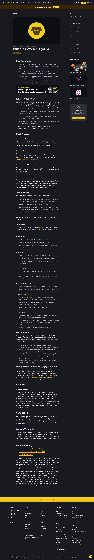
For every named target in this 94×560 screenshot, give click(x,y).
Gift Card (42, 522)
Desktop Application (29, 535)
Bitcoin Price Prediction (61, 534)
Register (83, 2)
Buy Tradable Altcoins (60, 549)
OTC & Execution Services (77, 515)
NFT (41, 530)
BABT (41, 532)
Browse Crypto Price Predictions (62, 533)
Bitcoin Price (58, 529)
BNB (73, 513)
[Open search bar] (73, 2)
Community (27, 528)
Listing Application (60, 513)
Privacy (26, 522)
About (26, 509)
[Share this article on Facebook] (75, 17)
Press (26, 517)
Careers (26, 511)
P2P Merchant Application (61, 509)
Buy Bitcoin (58, 540)
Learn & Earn (59, 525)
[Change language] (88, 2)
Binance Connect (59, 519)
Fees (73, 533)
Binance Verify (75, 536)
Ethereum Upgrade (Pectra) (61, 538)
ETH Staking (43, 528)
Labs (57, 517)
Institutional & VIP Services (61, 515)
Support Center (75, 529)
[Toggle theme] (91, 2)
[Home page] (10, 3)
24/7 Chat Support (75, 527)
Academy (42, 521)
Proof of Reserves (75, 521)
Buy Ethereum (59, 547)
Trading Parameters (76, 538)
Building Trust (27, 524)
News (26, 515)
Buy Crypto (42, 511)
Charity (41, 535)
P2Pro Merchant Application (62, 511)
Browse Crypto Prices (60, 527)
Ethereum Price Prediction (61, 536)
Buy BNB (58, 542)
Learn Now (56, 7)
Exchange (42, 509)
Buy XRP (58, 544)
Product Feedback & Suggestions (79, 531)
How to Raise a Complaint (77, 544)
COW (20, 416)
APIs (73, 534)
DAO (23, 64)
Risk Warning (27, 530)
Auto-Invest (42, 526)
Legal (26, 519)
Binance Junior (43, 517)
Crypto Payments (43, 515)
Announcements (28, 513)
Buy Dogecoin (59, 545)
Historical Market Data (76, 517)
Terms (26, 521)
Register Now (78, 118)
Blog (26, 526)
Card (41, 519)
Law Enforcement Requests (77, 542)
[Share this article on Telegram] (80, 17)
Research (42, 533)
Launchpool (42, 524)
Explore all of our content (47, 500)
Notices (26, 532)
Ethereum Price (59, 531)
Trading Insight (75, 519)
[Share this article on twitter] (71, 17)
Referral (73, 511)
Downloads (27, 533)
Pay (41, 513)
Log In (77, 2)
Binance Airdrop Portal (76, 540)
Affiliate (73, 509)
